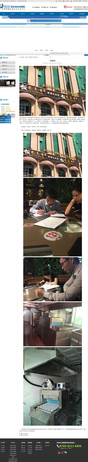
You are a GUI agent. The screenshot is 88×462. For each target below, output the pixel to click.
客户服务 (62, 13)
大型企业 (4, 69)
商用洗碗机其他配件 (13, 461)
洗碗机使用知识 (38, 449)
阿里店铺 (60, 1)
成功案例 (32, 13)
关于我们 (13, 13)
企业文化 (3, 449)
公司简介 (3, 445)
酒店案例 (30, 445)
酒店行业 (4, 62)
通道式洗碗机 (13, 449)
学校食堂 (30, 453)
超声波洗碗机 (13, 453)
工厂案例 (30, 447)
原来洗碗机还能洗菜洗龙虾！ (10, 55)
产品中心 (22, 13)
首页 (4, 13)
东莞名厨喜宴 (25, 433)
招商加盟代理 (39, 445)
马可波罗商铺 (84, 1)
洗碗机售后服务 (38, 447)
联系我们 (72, 13)
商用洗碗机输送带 (13, 459)
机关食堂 (30, 449)
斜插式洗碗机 (13, 451)
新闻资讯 (52, 13)
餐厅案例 (30, 451)
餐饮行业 (4, 65)
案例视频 (42, 13)
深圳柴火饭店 (25, 435)
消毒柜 (13, 457)
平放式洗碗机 (13, 445)
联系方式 (47, 445)
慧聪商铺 (67, 1)
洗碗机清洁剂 (13, 455)
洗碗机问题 (81, 13)
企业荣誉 (3, 447)
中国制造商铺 (75, 1)
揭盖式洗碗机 (13, 447)
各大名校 (4, 72)
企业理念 (3, 451)
